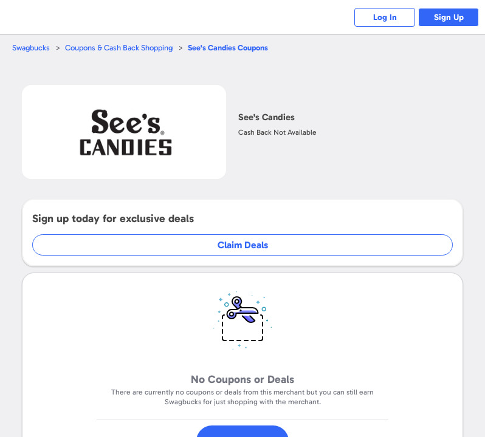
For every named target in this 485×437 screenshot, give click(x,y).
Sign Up (449, 17)
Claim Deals (243, 245)
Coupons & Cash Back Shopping (119, 47)
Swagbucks (31, 47)
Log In (385, 17)
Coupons (228, 47)
